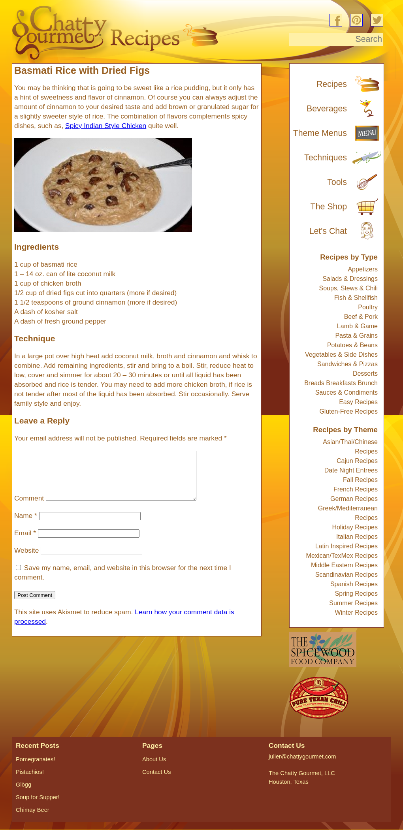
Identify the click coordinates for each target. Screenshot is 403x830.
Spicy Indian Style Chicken (105, 126)
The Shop (329, 206)
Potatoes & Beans (352, 345)
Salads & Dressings (350, 278)
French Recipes (355, 489)
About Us (154, 759)
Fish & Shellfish (356, 297)
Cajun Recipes (357, 460)
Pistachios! (30, 772)
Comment (29, 508)
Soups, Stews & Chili (348, 288)
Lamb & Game (357, 326)
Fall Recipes (360, 479)
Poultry (368, 307)
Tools (337, 182)
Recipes (331, 84)
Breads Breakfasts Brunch (341, 383)
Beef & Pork (361, 316)
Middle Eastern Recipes (344, 565)
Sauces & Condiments (346, 392)
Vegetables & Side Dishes (341, 354)
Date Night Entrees (351, 470)
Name (25, 525)
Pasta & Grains (356, 335)
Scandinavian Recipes (346, 574)
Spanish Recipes (354, 584)
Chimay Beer (32, 810)
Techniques (325, 157)
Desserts (365, 373)
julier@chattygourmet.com (302, 756)
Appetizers (363, 269)
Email (25, 542)
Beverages (327, 108)
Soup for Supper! (38, 797)
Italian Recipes (357, 536)
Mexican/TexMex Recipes (342, 555)
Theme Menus (320, 133)
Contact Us (156, 772)
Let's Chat (328, 231)
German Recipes (354, 498)
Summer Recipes (353, 603)
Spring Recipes (356, 593)
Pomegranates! (35, 759)
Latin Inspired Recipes (346, 546)
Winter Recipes (356, 612)
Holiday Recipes (355, 527)
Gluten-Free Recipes (348, 411)
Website (26, 560)
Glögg (23, 784)
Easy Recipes (358, 402)
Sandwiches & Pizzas (347, 364)
